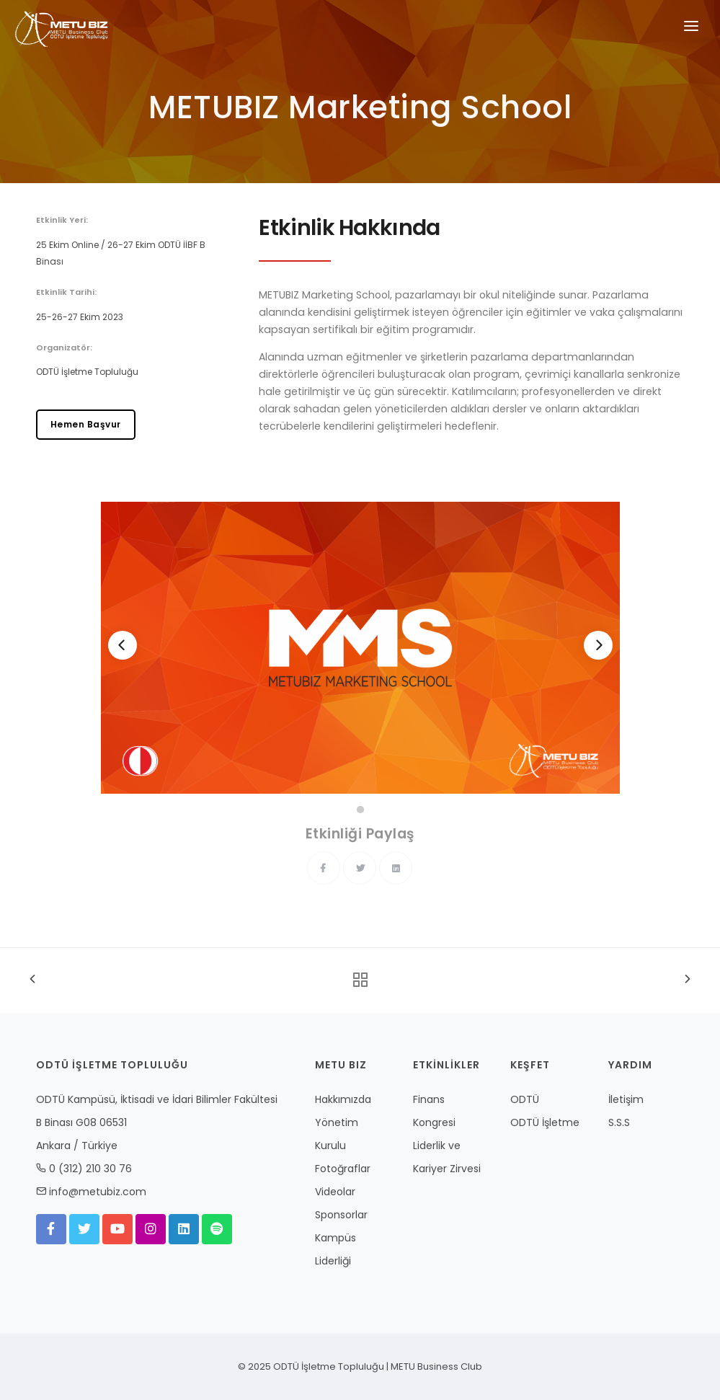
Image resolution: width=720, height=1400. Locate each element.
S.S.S (619, 1122)
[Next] (598, 645)
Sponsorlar (341, 1215)
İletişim (626, 1099)
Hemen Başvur (85, 424)
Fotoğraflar (342, 1168)
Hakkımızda (343, 1099)
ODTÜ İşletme (544, 1122)
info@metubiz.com (97, 1191)
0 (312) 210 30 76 (90, 1168)
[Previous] (122, 645)
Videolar (335, 1191)
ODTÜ (524, 1099)
